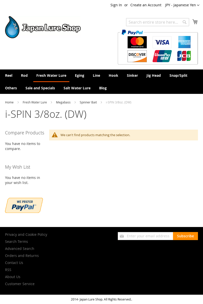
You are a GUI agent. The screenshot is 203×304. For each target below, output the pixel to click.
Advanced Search (19, 248)
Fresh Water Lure (35, 102)
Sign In (116, 5)
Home (9, 102)
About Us (12, 276)
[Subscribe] (185, 236)
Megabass (63, 102)
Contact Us (14, 262)
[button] (182, 5)
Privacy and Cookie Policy (26, 234)
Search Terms (16, 241)
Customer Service (20, 283)
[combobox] (157, 22)
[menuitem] (8, 75)
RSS (8, 269)
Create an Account (145, 5)
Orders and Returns (22, 255)
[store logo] (43, 27)
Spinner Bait (89, 102)
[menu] (101, 81)
